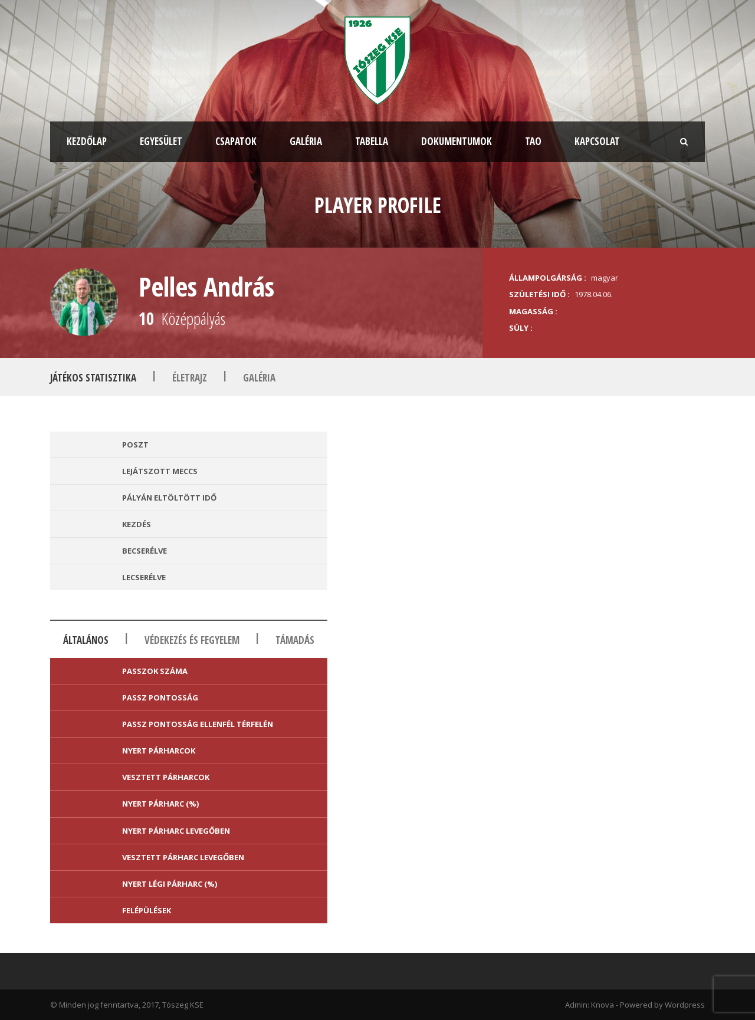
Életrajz (189, 377)
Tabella (371, 141)
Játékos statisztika (93, 377)
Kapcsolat (597, 141)
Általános (86, 640)
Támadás (294, 640)
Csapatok (236, 141)
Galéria (306, 141)
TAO (533, 141)
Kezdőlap (87, 141)
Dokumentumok (456, 141)
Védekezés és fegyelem (192, 640)
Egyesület (161, 141)
